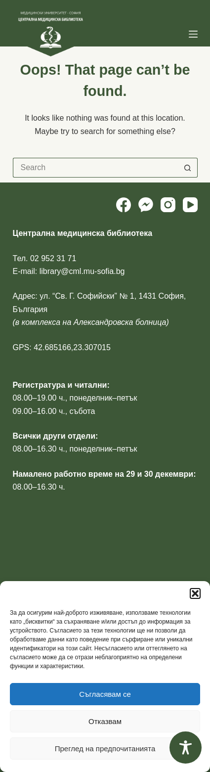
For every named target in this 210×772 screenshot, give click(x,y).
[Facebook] (123, 204)
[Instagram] (168, 204)
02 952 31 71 (53, 258)
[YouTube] (190, 204)
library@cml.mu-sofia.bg (82, 271)
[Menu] (193, 34)
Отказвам (105, 721)
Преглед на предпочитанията (105, 748)
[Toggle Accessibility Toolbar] (185, 747)
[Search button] (188, 168)
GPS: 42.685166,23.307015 (62, 347)
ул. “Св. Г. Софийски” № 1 (87, 296)
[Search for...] (95, 168)
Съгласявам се (105, 694)
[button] (195, 593)
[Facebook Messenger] (145, 204)
